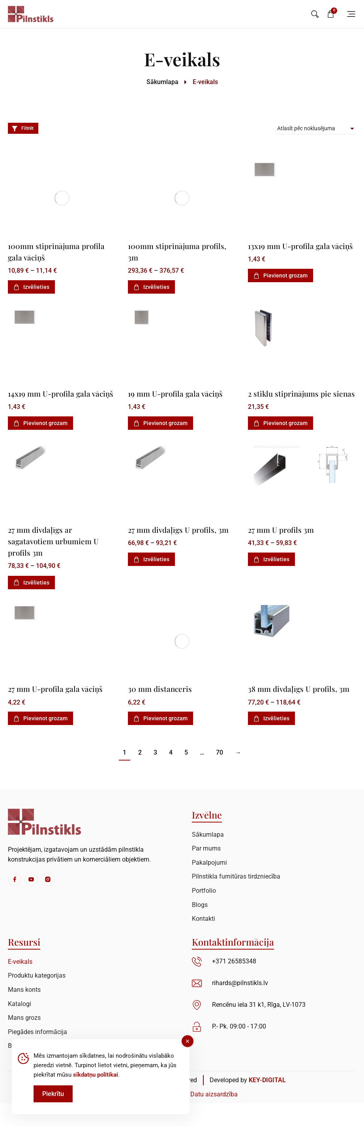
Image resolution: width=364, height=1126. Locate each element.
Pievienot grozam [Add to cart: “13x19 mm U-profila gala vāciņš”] (280, 287)
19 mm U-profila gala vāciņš (179, 393)
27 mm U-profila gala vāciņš (59, 699)
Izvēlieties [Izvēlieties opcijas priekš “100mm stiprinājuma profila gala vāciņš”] (31, 287)
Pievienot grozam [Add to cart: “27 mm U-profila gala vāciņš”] (40, 730)
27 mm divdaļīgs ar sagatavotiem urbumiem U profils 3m (57, 552)
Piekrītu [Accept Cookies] (53, 1094)
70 (219, 775)
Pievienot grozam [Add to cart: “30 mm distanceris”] (160, 730)
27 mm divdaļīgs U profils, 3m (182, 540)
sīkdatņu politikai (95, 1074)
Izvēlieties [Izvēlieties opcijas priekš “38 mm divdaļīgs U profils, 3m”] (271, 741)
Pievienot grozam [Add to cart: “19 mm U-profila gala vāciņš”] (160, 423)
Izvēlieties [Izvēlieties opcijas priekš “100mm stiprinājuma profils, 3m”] (151, 287)
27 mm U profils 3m (283, 540)
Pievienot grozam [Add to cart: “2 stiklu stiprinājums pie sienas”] (280, 434)
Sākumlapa (162, 82)
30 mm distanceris (162, 699)
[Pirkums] (316, 128)
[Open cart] (330, 14)
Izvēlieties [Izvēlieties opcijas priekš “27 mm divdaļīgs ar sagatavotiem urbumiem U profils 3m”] (31, 593)
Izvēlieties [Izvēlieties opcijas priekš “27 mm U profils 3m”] (271, 571)
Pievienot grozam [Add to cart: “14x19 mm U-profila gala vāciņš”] (40, 434)
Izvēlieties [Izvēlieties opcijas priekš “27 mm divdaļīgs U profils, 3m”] (151, 571)
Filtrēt (22, 128)
